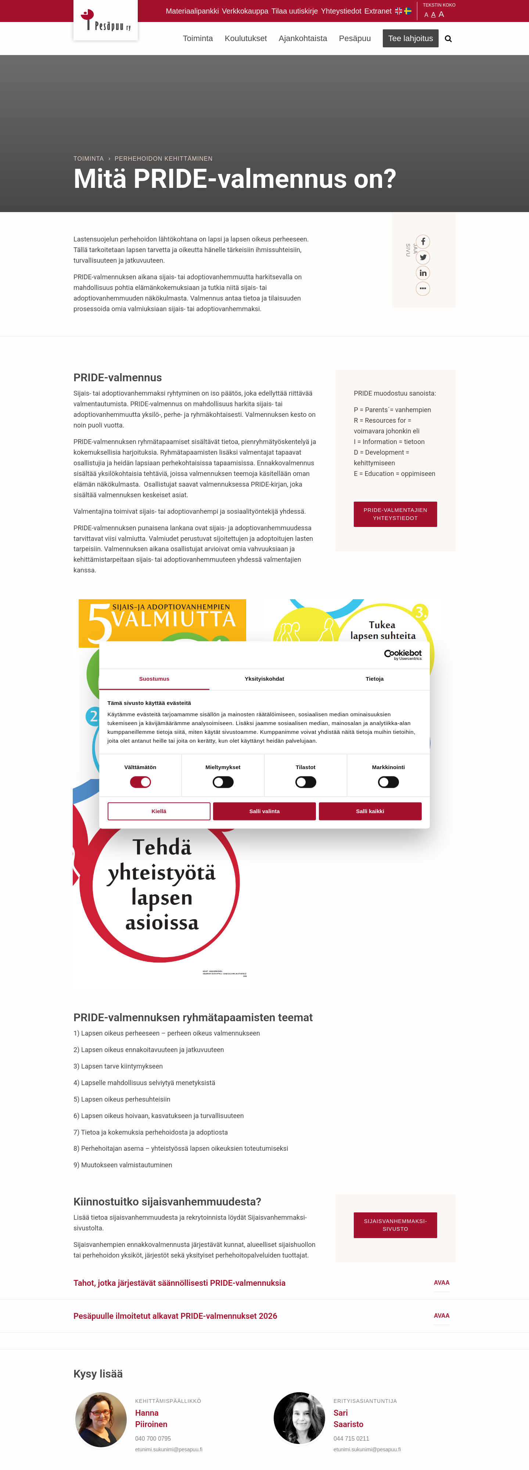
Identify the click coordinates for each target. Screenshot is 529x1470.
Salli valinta (264, 811)
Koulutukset (246, 38)
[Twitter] (423, 258)
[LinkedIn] (423, 273)
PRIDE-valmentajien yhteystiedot (395, 514)
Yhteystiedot (341, 11)
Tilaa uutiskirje (294, 11)
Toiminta (198, 38)
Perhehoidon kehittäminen (164, 159)
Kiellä (158, 811)
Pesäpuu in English (398, 11)
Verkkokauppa (245, 11)
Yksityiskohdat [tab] (264, 679)
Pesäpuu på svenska (407, 11)
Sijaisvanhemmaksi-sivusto (395, 971)
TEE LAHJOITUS (173, 1405)
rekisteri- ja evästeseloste (172, 1459)
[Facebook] (423, 242)
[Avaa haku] (448, 38)
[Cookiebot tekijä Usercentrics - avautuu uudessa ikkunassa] (389, 655)
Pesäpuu (105, 20)
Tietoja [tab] (375, 679)
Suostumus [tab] (154, 679)
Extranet (378, 11)
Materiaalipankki (192, 11)
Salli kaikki (370, 811)
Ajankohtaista (303, 38)
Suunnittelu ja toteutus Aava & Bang (401, 1459)
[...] (423, 289)
